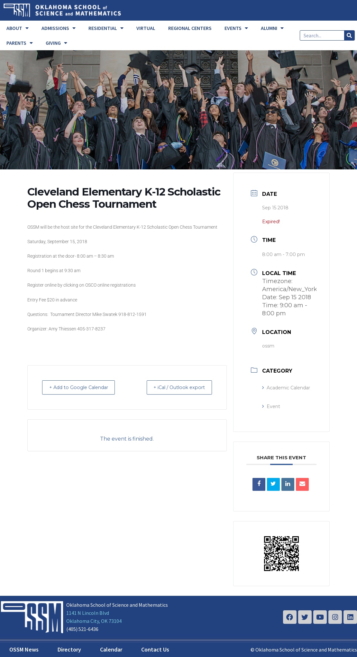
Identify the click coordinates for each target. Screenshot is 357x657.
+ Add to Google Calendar (82, 387)
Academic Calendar (286, 388)
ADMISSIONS (58, 28)
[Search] (349, 35)
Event (271, 406)
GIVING (56, 43)
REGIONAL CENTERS (190, 28)
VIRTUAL (145, 28)
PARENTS (19, 43)
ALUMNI (272, 28)
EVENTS (236, 28)
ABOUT (17, 28)
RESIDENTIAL (106, 28)
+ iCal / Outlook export (175, 387)
